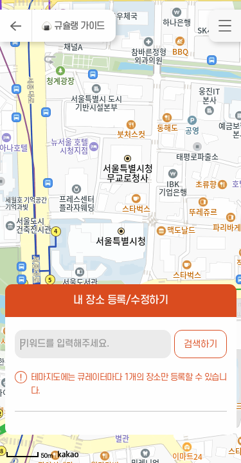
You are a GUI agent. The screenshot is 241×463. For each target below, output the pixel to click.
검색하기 (200, 344)
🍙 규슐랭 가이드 (73, 26)
